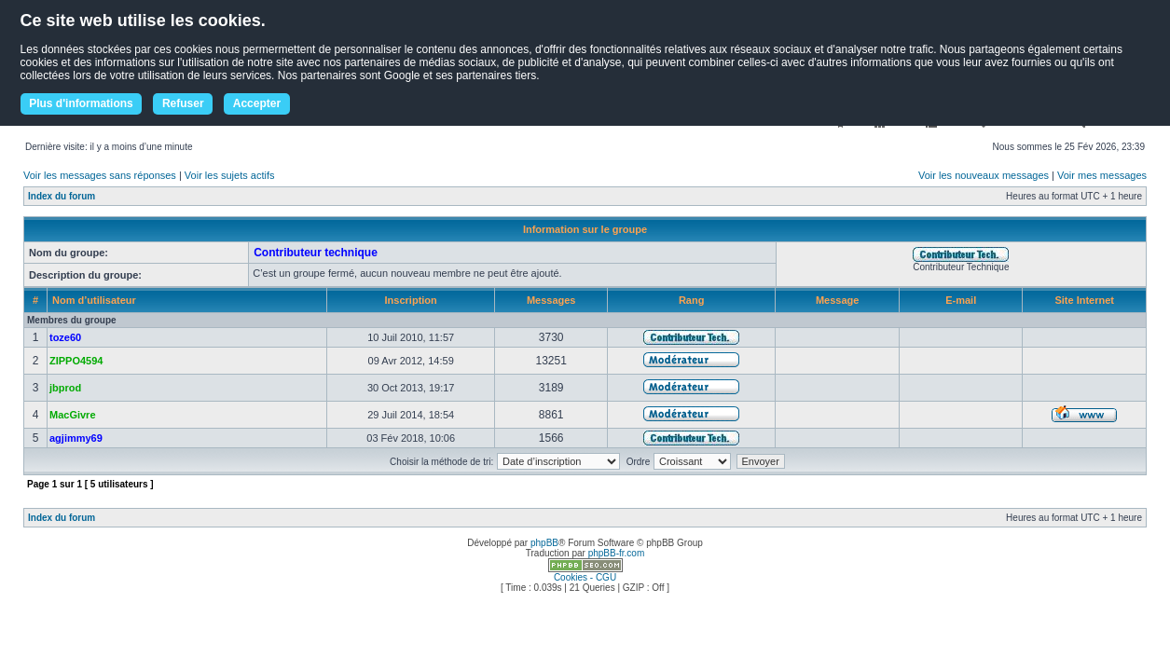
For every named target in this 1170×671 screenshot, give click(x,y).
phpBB (544, 543)
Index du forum (61, 196)
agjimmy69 (76, 438)
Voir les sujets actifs (230, 175)
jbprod (65, 387)
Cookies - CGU (585, 577)
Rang (692, 300)
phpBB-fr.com (616, 553)
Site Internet (1084, 300)
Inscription (411, 300)
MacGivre (72, 414)
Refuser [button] (183, 103)
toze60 (65, 337)
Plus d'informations (81, 103)
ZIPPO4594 (76, 360)
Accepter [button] (257, 103)
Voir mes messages (1102, 175)
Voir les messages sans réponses (99, 175)
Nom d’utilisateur (94, 300)
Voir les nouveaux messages (983, 175)
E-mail (960, 300)
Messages (551, 300)
